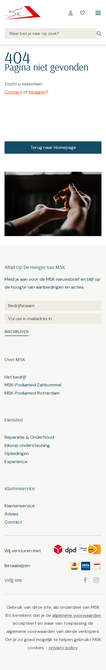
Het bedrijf (15, 377)
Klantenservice (20, 506)
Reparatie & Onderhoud (29, 437)
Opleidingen (17, 453)
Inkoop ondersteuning (27, 445)
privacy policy (63, 648)
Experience (16, 462)
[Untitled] (53, 305)
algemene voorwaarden (76, 615)
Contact (13, 92)
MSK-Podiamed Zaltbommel (33, 385)
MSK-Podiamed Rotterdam (32, 393)
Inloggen (37, 92)
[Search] (51, 33)
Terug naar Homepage (53, 147)
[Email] (53, 318)
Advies (11, 514)
